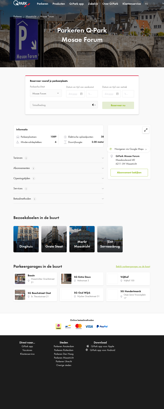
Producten (59, 6)
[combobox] (148, 7)
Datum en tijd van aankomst (80, 86)
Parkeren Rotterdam (63, 350)
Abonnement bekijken (129, 172)
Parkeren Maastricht (64, 357)
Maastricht (31, 16)
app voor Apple (100, 346)
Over (110, 6)
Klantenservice (132, 6)
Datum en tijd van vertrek (114, 86)
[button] (129, 172)
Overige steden (63, 365)
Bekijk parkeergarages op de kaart (133, 266)
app (76, 6)
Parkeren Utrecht (64, 361)
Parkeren (42, 6)
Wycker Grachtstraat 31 (88, 296)
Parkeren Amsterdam (64, 346)
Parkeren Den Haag (63, 353)
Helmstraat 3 (83, 280)
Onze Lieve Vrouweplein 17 (135, 296)
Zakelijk (93, 6)
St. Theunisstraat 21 (40, 296)
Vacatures (27, 350)
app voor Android (100, 350)
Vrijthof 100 (129, 280)
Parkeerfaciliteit (37, 86)
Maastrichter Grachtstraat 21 (42, 280)
